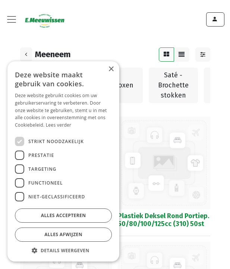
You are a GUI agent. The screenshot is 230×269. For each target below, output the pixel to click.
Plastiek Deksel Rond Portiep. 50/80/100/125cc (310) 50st (163, 220)
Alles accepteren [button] (63, 215)
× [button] (111, 69)
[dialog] (63, 161)
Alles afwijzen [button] (63, 234)
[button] (63, 250)
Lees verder (59, 125)
